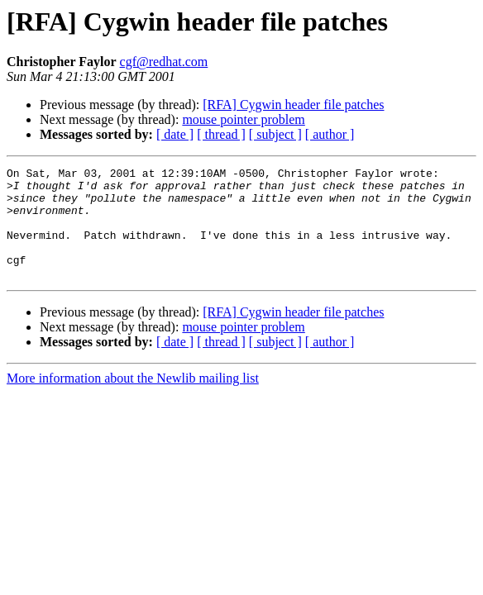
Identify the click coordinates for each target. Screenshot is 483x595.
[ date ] (175, 134)
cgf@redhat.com (164, 62)
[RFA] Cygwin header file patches (293, 105)
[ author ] (330, 134)
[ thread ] (221, 134)
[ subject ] (275, 134)
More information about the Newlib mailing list (133, 400)
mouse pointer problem (243, 119)
